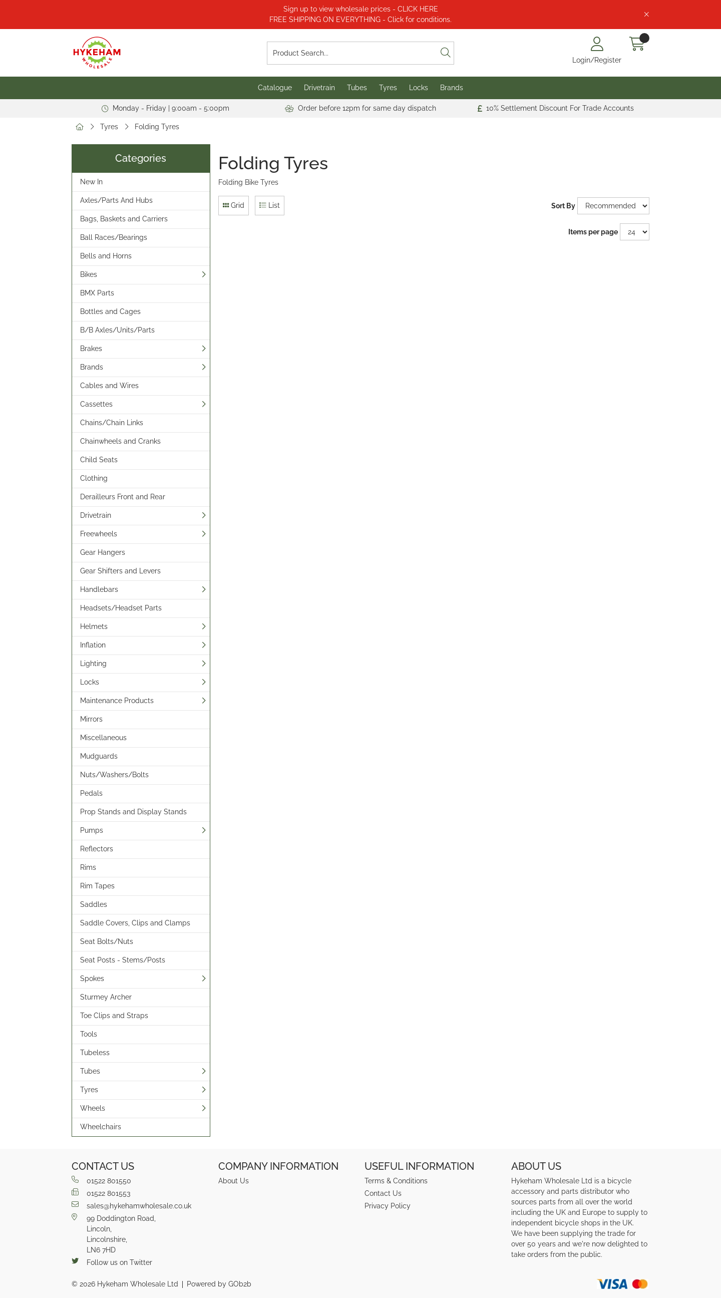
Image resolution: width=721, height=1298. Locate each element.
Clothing (94, 478)
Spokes (92, 979)
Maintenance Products (117, 701)
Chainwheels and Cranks (120, 441)
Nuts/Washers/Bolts (114, 775)
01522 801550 (101, 1180)
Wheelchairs (100, 1127)
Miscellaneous (103, 738)
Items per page (593, 232)
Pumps (91, 830)
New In (91, 182)
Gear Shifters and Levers (120, 571)
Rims (88, 867)
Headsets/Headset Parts (121, 608)
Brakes (91, 349)
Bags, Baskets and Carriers (124, 219)
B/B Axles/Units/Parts (117, 330)
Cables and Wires (109, 386)
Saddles (93, 904)
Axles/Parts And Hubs (116, 200)
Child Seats (99, 460)
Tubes (357, 88)
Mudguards (99, 756)
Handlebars (99, 589)
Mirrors (91, 719)
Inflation (93, 645)
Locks (418, 88)
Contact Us (383, 1193)
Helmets (94, 626)
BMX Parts (97, 293)
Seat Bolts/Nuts (106, 941)
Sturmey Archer (106, 997)
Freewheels (98, 534)
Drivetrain (319, 88)
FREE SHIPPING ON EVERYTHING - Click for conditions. (360, 20)
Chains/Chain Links (111, 423)
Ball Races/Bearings (113, 237)
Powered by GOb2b (219, 1284)
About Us (233, 1181)
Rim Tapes (97, 886)
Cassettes (96, 404)
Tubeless (95, 1053)
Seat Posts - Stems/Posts (122, 960)
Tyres (388, 88)
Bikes (88, 274)
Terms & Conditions (396, 1181)
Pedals (91, 793)
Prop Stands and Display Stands (133, 812)
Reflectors (96, 849)
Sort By (563, 206)
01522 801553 (101, 1192)
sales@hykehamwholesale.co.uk (131, 1205)
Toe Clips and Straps (114, 1016)
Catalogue (275, 88)
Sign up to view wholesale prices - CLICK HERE (360, 9)
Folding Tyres (157, 127)
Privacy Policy (388, 1206)
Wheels (92, 1108)
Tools (88, 1034)
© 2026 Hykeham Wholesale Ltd (125, 1284)
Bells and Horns (106, 256)
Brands (451, 88)
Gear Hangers (102, 552)
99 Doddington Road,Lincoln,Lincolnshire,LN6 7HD (114, 1233)
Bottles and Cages (110, 311)
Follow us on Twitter (112, 1261)
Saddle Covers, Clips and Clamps (135, 923)
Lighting (93, 664)
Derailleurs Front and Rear (122, 497)
